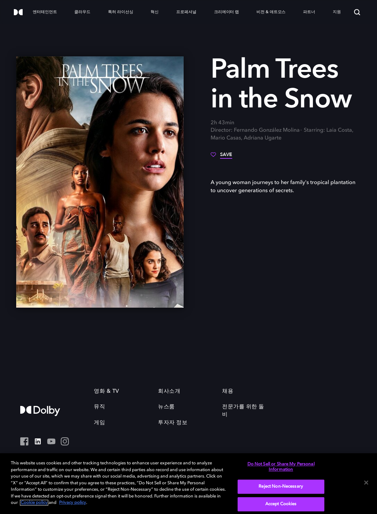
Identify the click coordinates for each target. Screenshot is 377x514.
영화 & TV (106, 391)
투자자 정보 (172, 423)
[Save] (221, 157)
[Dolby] (18, 13)
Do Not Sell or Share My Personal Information (281, 467)
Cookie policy (34, 502)
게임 (99, 423)
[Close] (366, 482)
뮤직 (99, 407)
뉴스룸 (166, 407)
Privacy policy (72, 502)
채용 (227, 391)
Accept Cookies (281, 504)
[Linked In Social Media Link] (38, 442)
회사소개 (169, 391)
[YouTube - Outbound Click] (51, 442)
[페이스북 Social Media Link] (24, 442)
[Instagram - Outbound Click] (65, 442)
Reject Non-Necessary (281, 487)
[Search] (357, 12)
